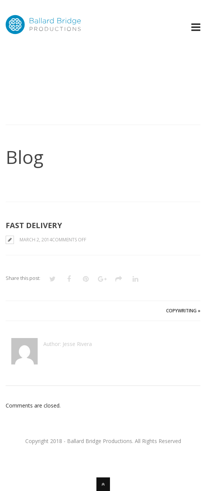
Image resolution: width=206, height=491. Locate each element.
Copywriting (181, 310)
